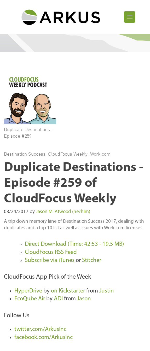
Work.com (100, 154)
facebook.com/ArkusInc (43, 338)
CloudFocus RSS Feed (51, 252)
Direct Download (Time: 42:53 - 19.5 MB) (74, 244)
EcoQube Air (29, 299)
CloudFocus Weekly (68, 154)
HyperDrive (28, 291)
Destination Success (24, 154)
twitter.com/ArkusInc (40, 329)
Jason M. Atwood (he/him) (63, 211)
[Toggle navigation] (129, 17)
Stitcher (91, 261)
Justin (106, 291)
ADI (58, 299)
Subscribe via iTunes (49, 261)
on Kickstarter (68, 291)
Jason (84, 299)
